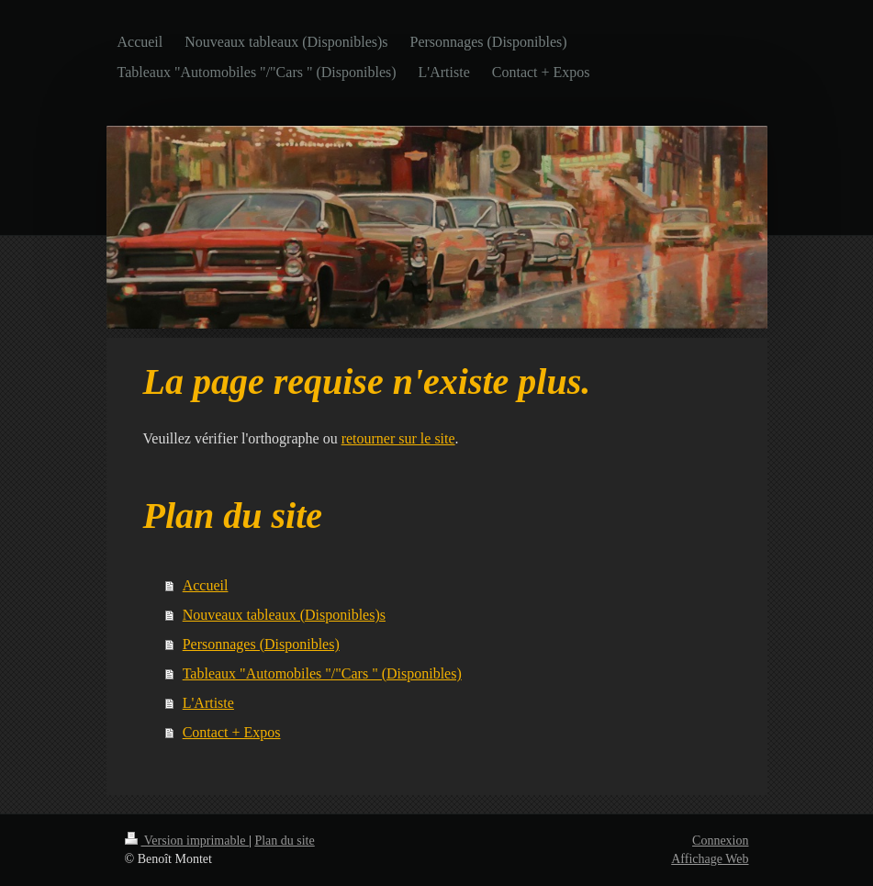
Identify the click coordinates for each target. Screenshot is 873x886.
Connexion (720, 840)
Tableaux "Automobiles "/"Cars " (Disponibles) (322, 673)
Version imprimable (187, 840)
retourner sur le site (398, 438)
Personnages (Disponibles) (261, 644)
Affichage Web (709, 859)
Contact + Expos (232, 732)
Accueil (206, 585)
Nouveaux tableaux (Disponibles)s (284, 614)
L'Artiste (208, 703)
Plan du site (284, 840)
